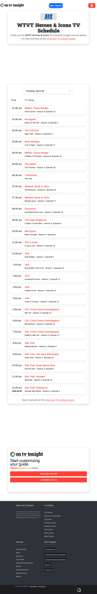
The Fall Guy (32, 130)
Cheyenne (30, 208)
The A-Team (31, 242)
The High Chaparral (35, 220)
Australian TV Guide (50, 522)
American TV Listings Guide (61, 38)
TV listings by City (50, 549)
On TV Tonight (48, 512)
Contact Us (48, 570)
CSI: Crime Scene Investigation (42, 309)
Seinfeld (18, 566)
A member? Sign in (48, 480)
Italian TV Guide (49, 536)
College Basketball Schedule (24, 563)
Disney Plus (19, 556)
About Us (47, 565)
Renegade (30, 119)
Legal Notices (33, 586)
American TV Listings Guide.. (60, 400)
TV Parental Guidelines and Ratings (55, 559)
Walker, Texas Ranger (37, 108)
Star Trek (30, 343)
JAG (27, 253)
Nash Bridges (32, 141)
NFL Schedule (20, 559)
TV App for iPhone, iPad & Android (55, 554)
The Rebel (30, 164)
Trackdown (31, 175)
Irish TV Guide (48, 529)
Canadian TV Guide (50, 526)
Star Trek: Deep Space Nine (40, 365)
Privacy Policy (42, 586)
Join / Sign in (56, 5)
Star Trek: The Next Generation (42, 354)
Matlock (18, 576)
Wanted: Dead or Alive (37, 186)
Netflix (18, 552)
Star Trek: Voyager (35, 376)
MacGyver (30, 231)
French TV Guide (49, 533)
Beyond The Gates (21, 573)
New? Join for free (48, 474)
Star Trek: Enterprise (36, 387)
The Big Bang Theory (22, 569)
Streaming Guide (21, 549)
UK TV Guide (48, 519)
